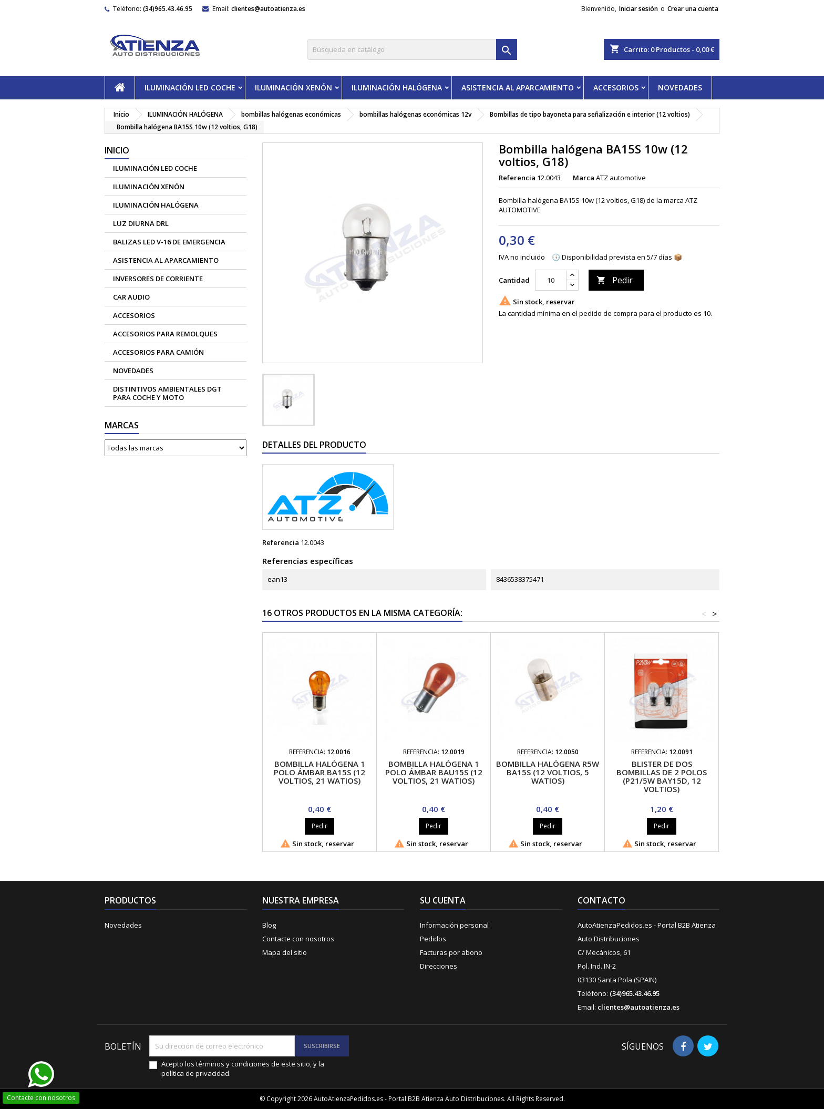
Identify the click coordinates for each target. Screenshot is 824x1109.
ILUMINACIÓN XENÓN (293, 88)
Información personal (454, 925)
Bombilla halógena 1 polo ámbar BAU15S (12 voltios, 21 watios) (433, 772)
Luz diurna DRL (141, 223)
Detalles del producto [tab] (314, 444)
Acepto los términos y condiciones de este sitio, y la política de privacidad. (242, 1068)
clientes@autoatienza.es (268, 8)
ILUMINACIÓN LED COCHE (190, 88)
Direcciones (438, 966)
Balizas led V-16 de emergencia (169, 242)
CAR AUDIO (131, 297)
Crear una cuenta (692, 8)
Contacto (601, 900)
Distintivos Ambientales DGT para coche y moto (167, 393)
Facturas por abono (451, 952)
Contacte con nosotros (298, 938)
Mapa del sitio (284, 952)
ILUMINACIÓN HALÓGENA (397, 88)
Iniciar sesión (638, 8)
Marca (583, 177)
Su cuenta (443, 900)
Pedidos (433, 938)
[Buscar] (412, 49)
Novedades (123, 925)
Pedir (614, 280)
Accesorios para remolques (165, 333)
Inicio (117, 150)
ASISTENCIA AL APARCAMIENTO (517, 88)
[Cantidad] (550, 280)
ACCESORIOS (615, 88)
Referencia (517, 177)
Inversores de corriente (158, 278)
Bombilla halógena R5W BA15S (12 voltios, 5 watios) (547, 772)
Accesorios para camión (158, 352)
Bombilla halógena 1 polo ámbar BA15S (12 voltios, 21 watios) (319, 772)
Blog (269, 925)
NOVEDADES (680, 88)
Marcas (122, 425)
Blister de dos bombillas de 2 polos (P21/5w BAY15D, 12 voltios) (661, 776)
